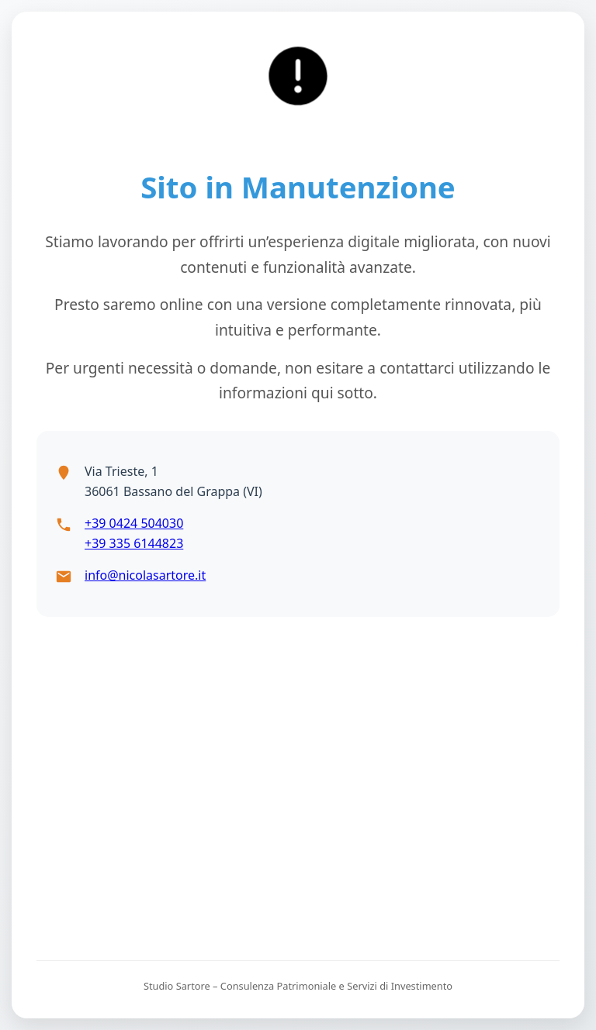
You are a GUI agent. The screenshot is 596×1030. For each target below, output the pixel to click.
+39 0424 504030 (134, 523)
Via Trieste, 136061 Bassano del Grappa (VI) (173, 481)
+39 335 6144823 (134, 543)
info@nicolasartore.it (145, 575)
